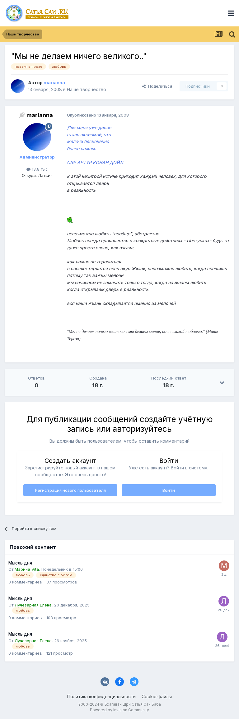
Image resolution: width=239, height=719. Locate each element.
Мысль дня (20, 562)
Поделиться (157, 86)
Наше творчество (86, 89)
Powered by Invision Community (119, 709)
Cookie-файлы (157, 696)
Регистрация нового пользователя (70, 490)
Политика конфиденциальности (101, 696)
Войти (168, 490)
